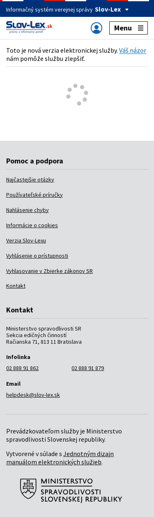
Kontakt (15, 285)
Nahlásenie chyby (27, 210)
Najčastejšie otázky (30, 179)
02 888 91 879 (87, 368)
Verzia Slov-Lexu (26, 240)
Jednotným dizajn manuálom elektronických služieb (60, 457)
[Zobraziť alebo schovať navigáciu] (96, 28)
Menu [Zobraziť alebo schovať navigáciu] (128, 28)
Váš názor (132, 50)
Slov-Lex (112, 9)
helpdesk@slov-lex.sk (33, 394)
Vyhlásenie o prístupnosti (37, 255)
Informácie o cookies (32, 225)
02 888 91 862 (22, 368)
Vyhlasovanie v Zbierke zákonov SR (49, 271)
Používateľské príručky (34, 194)
